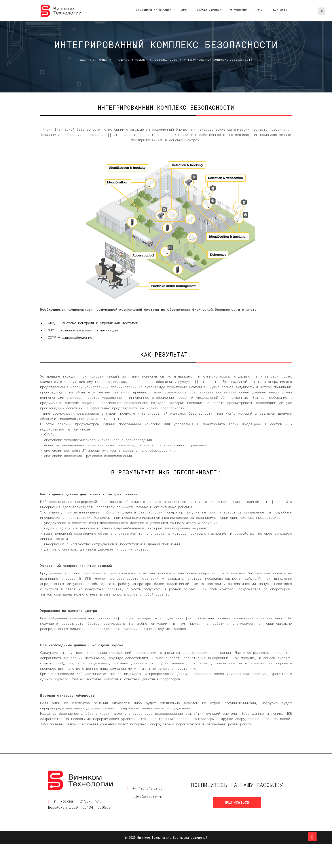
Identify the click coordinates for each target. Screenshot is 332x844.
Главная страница (93, 59)
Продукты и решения (131, 59)
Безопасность (166, 59)
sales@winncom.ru (147, 796)
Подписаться (237, 802)
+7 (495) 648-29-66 (148, 788)
